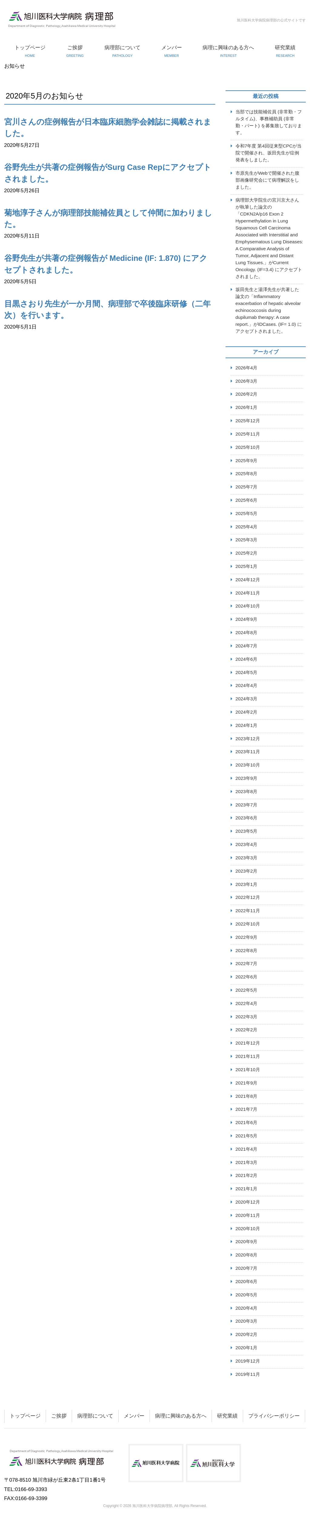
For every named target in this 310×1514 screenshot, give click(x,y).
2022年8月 (247, 950)
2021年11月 (248, 1056)
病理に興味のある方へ (228, 51)
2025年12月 (248, 420)
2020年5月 (247, 1294)
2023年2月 (247, 871)
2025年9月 (247, 460)
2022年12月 (248, 897)
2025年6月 (247, 500)
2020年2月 (247, 1334)
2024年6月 (247, 659)
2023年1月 (247, 884)
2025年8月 (247, 473)
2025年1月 (247, 566)
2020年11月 (248, 1215)
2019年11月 (248, 1374)
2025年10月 (248, 447)
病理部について (123, 51)
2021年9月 (247, 1082)
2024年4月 (247, 685)
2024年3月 (247, 698)
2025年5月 (247, 513)
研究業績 (285, 51)
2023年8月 (247, 791)
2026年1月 (247, 407)
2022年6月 (247, 976)
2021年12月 (248, 1043)
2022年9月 (247, 937)
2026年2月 (247, 394)
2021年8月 (247, 1096)
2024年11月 (248, 592)
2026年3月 (247, 381)
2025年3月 (247, 539)
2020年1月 (247, 1347)
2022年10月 (248, 923)
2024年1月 (247, 725)
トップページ (30, 51)
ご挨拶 (74, 51)
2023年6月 (247, 817)
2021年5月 (247, 1135)
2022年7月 (247, 963)
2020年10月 (248, 1228)
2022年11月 (248, 910)
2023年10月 (248, 764)
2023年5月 (247, 831)
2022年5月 (247, 990)
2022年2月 (247, 1029)
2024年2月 (247, 712)
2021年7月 (247, 1109)
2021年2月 (247, 1175)
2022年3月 (247, 1016)
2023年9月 (247, 778)
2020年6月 (247, 1281)
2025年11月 (248, 433)
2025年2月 (247, 553)
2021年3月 (247, 1162)
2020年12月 (248, 1201)
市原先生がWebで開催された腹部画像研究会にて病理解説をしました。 (267, 180)
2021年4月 (247, 1149)
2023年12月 (248, 738)
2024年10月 (248, 605)
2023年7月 (247, 804)
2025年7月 (247, 486)
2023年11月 (248, 751)
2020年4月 (247, 1308)
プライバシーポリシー (274, 1416)
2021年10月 (248, 1069)
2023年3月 (247, 857)
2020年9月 (247, 1241)
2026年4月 (247, 367)
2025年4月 (247, 526)
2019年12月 (248, 1360)
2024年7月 (247, 645)
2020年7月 (247, 1268)
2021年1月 (247, 1188)
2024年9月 (247, 619)
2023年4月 (247, 844)
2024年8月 (247, 632)
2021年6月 (247, 1122)
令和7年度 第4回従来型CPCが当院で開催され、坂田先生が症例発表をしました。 (269, 152)
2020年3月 (247, 1321)
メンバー (171, 51)
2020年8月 (247, 1254)
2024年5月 (247, 672)
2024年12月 (248, 579)
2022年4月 (247, 1003)
